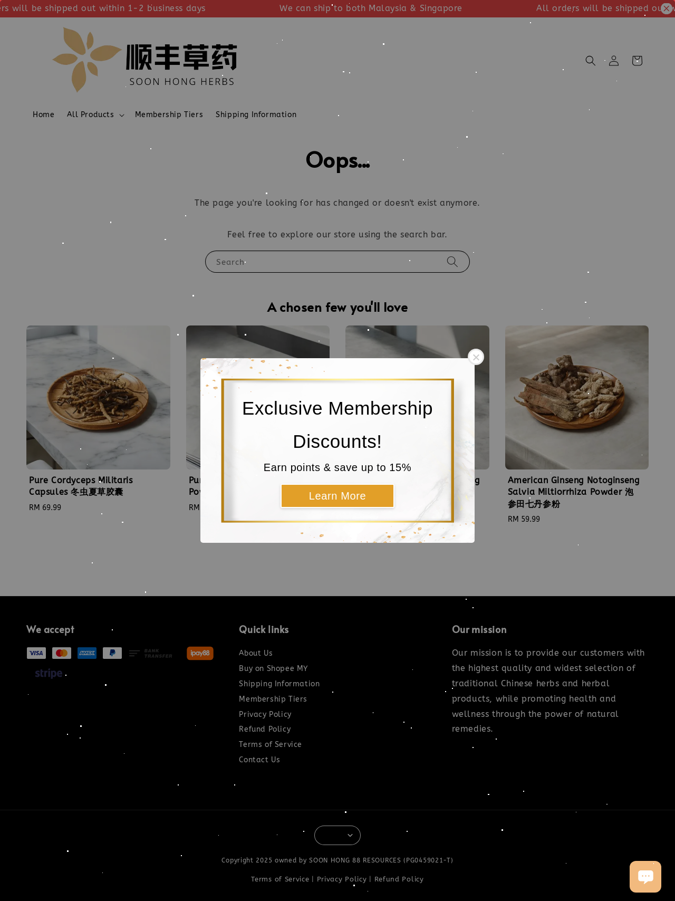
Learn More (337, 496)
